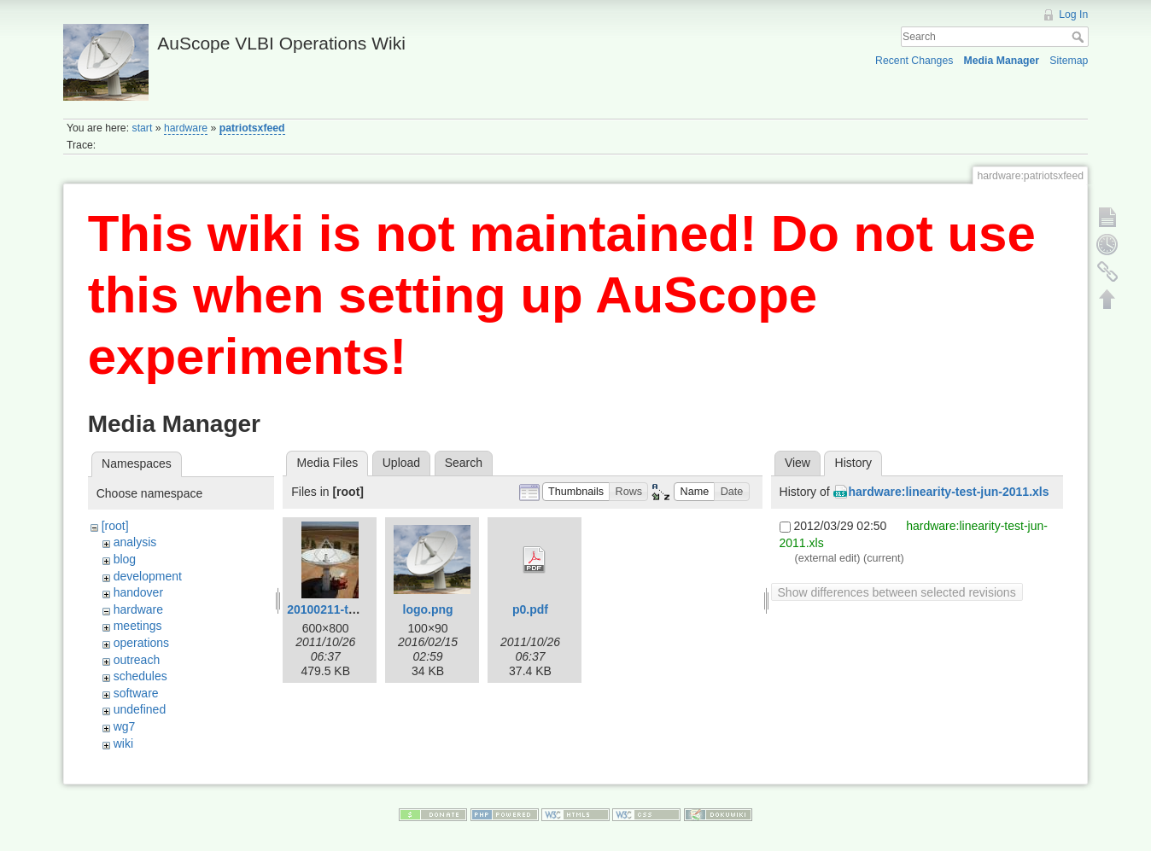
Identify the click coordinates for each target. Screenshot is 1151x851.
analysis (135, 542)
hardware (185, 128)
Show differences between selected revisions (897, 592)
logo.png (428, 609)
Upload (401, 462)
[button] (576, 492)
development (148, 576)
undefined (140, 709)
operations (141, 643)
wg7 (125, 726)
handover (138, 592)
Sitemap (1068, 61)
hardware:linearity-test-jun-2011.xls (949, 491)
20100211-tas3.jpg (338, 609)
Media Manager (1002, 61)
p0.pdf (530, 609)
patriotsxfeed (252, 128)
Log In (1073, 14)
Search (1080, 37)
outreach (137, 660)
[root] (115, 526)
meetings (138, 625)
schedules (140, 676)
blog (125, 559)
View (797, 462)
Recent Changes (914, 61)
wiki (123, 743)
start (142, 128)
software (136, 693)
